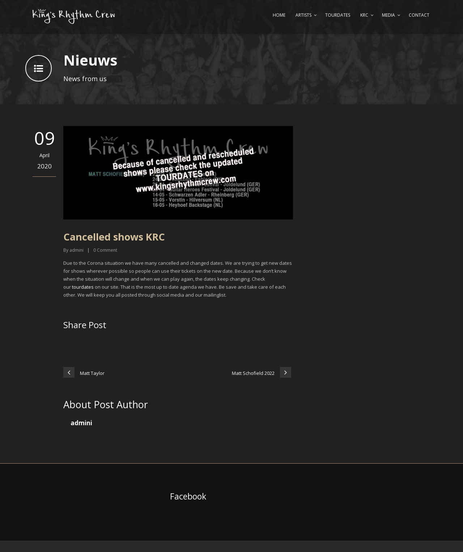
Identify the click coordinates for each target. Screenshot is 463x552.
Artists (303, 15)
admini (76, 250)
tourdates (83, 287)
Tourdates (337, 15)
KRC (364, 15)
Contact (419, 15)
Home (279, 15)
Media (388, 15)
